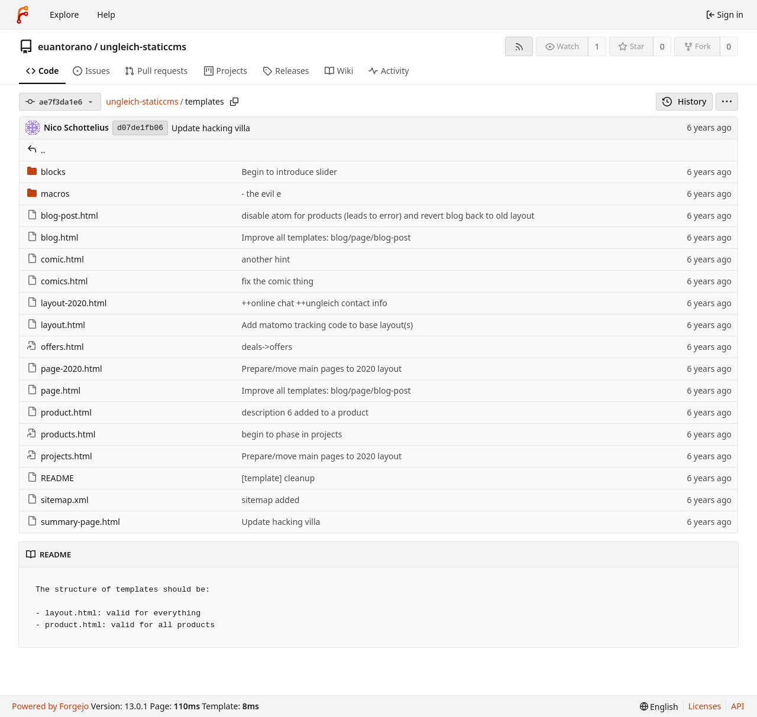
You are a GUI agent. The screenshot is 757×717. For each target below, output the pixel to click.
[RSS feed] (519, 46)
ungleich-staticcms (143, 47)
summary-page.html (73, 521)
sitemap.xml (58, 499)
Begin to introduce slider (289, 171)
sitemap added (270, 499)
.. (36, 149)
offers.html (55, 346)
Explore (64, 14)
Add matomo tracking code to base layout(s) (327, 324)
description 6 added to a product (304, 412)
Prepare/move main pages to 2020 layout (321, 368)
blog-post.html (62, 215)
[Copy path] (234, 101)
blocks (46, 171)
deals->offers (266, 346)
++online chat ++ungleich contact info (314, 303)
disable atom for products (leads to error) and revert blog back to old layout (387, 215)
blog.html (52, 237)
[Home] (22, 14)
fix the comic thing (277, 281)
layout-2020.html (66, 303)
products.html (61, 434)
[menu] (727, 102)
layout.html (56, 324)
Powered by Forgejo (50, 706)
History (684, 101)
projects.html (59, 456)
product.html (59, 412)
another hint (265, 259)
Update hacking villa (211, 128)
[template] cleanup (278, 478)
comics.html (57, 281)
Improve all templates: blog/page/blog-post (325, 237)
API (737, 706)
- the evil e (261, 193)
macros (48, 193)
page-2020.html (64, 368)
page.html (53, 390)
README (50, 478)
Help (106, 14)
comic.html (55, 259)
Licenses (705, 706)
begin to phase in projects (291, 434)
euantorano (65, 47)
